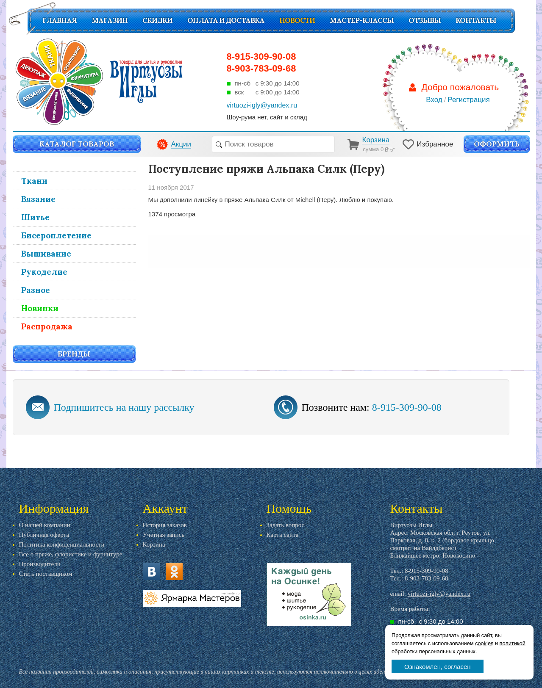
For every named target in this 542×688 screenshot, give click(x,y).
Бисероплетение (56, 235)
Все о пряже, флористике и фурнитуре (70, 554)
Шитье (35, 217)
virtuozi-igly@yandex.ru (439, 593)
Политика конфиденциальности (62, 544)
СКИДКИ (157, 20)
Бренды (74, 354)
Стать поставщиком (45, 573)
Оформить (497, 144)
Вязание (38, 199)
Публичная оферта (44, 534)
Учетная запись (164, 534)
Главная (59, 20)
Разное (35, 290)
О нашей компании (44, 525)
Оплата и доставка (225, 20)
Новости (297, 20)
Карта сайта (283, 534)
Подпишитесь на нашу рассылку (124, 407)
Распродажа (46, 326)
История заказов (165, 525)
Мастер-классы (362, 20)
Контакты (476, 20)
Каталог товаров (76, 144)
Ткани (34, 181)
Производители (40, 564)
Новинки (39, 308)
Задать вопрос (286, 525)
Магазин (110, 20)
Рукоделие (44, 272)
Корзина (154, 544)
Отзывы (425, 20)
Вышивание (46, 254)
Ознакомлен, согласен (437, 666)
